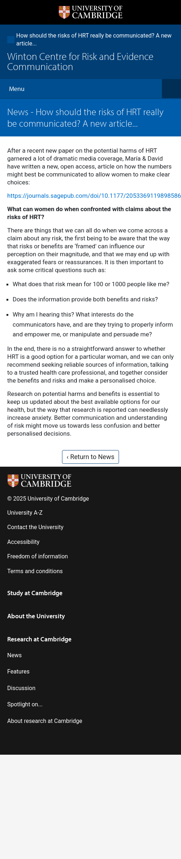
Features (18, 671)
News (17, 112)
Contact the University (35, 527)
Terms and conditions (35, 571)
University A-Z (25, 512)
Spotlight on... (25, 704)
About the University (36, 616)
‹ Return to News (90, 457)
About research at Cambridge (44, 721)
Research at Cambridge (39, 639)
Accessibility (23, 541)
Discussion (21, 688)
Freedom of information (37, 556)
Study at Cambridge (34, 593)
